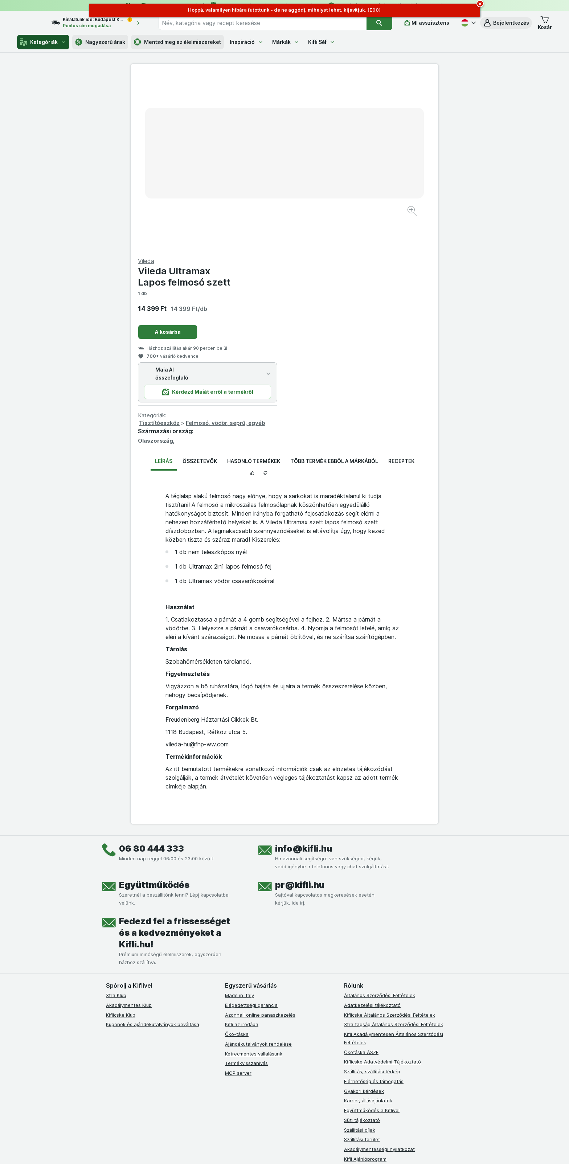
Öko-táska (237, 859)
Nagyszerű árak (100, 42)
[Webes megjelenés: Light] (291, 1149)
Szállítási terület (362, 965)
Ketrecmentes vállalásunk (253, 879)
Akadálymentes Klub (129, 830)
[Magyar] (467, 23)
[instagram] (246, 1011)
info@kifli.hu (303, 674)
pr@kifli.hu (299, 710)
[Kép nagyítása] (259, 189)
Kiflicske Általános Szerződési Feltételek (389, 840)
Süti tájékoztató (362, 945)
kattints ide (200, 1101)
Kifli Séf (321, 42)
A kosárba (322, 157)
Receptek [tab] (401, 286)
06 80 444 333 (151, 674)
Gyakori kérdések (364, 916)
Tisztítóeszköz (313, 248)
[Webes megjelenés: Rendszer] (255, 1149)
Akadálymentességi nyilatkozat (379, 974)
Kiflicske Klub (120, 840)
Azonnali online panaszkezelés (260, 840)
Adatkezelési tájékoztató (372, 830)
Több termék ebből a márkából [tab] (334, 286)
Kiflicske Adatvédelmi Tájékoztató (382, 887)
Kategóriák (43, 42)
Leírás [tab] (163, 286)
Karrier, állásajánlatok (368, 926)
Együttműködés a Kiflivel (372, 936)
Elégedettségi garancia (251, 830)
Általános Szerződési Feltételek (379, 821)
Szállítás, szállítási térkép (372, 897)
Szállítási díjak (359, 955)
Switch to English (297, 1120)
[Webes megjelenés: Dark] (320, 1149)
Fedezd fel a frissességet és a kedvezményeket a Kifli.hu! (174, 758)
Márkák (285, 42)
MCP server (238, 898)
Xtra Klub (116, 821)
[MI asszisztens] (427, 23)
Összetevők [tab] (200, 286)
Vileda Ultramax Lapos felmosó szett (338, 102)
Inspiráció (246, 42)
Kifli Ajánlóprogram (365, 984)
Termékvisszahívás (246, 889)
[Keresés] (379, 23)
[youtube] (264, 1011)
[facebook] (229, 1011)
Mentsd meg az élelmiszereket (177, 42)
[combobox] (269, 23)
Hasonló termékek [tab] (253, 286)
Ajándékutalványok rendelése (258, 869)
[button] (506, 23)
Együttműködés (154, 710)
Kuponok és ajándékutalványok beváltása (152, 850)
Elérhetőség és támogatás (374, 907)
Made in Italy (239, 821)
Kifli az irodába (241, 850)
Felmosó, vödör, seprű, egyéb (379, 248)
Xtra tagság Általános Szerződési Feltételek (393, 850)
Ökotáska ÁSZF (361, 877)
